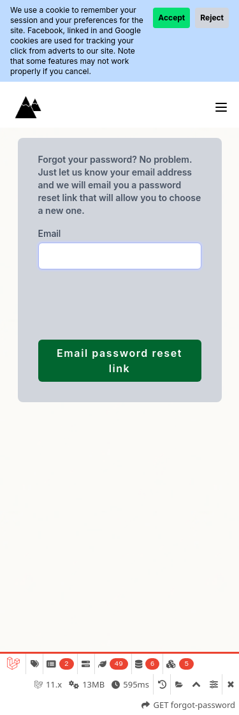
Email (49, 233)
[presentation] (104, 304)
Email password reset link (119, 361)
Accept (171, 17)
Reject (212, 17)
